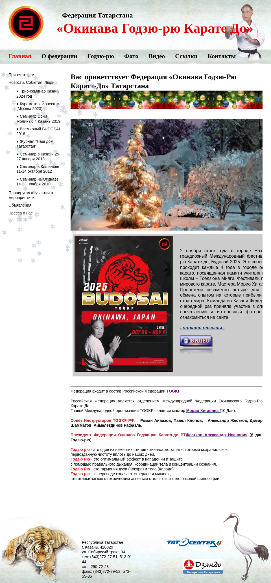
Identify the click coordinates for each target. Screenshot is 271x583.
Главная (19, 56)
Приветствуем (21, 75)
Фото (131, 56)
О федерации (59, 56)
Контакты (222, 56)
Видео (156, 56)
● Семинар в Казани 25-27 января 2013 (38, 156)
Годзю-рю (101, 56)
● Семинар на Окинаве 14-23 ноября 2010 (37, 181)
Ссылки (186, 56)
